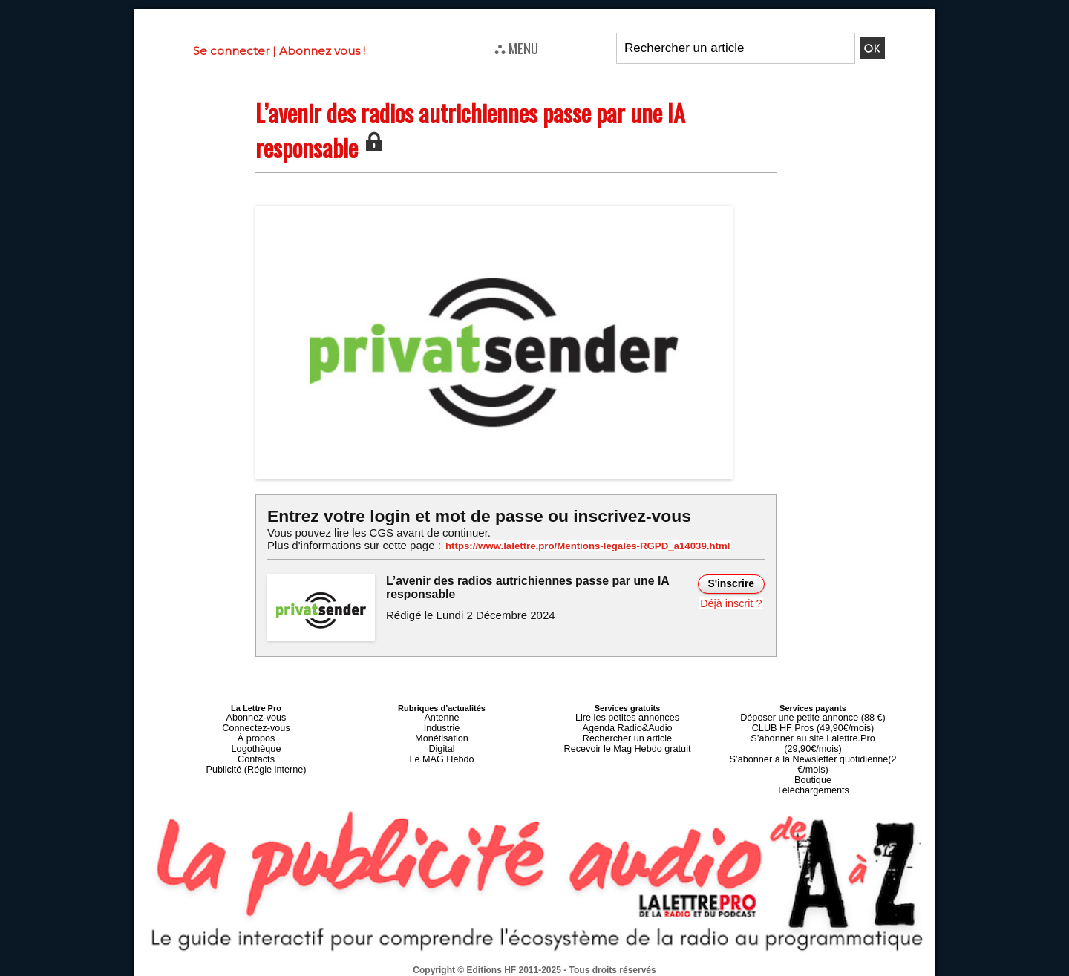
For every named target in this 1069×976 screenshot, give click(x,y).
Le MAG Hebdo (441, 751)
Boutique (812, 760)
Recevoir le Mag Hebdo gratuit (627, 742)
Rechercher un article (628, 734)
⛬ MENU (516, 47)
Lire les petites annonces (627, 716)
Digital (442, 742)
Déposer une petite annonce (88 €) (813, 716)
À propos (256, 734)
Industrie (441, 725)
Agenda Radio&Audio (627, 725)
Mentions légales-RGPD (652, 959)
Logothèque (256, 742)
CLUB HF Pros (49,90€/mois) (812, 725)
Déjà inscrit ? (732, 602)
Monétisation (442, 734)
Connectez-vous (256, 725)
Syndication (570, 969)
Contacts (256, 751)
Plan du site (498, 969)
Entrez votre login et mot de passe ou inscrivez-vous (471, 515)
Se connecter (231, 51)
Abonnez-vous (256, 716)
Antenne (442, 716)
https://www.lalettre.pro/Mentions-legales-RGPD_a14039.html (574, 545)
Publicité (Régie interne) (255, 760)
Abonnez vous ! (322, 51)
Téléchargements (813, 769)
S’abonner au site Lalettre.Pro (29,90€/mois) (813, 734)
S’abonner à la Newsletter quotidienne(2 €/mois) (813, 747)
